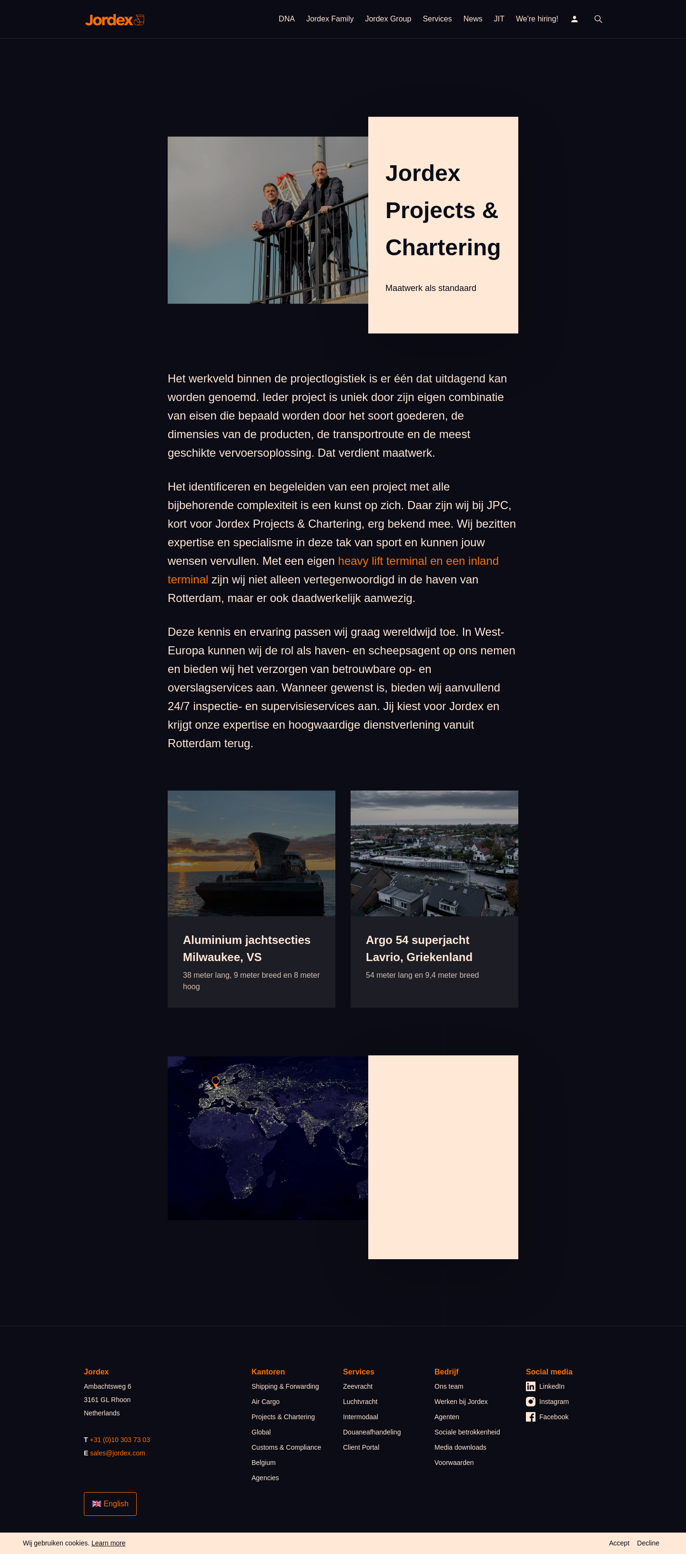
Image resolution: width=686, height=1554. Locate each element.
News (473, 19)
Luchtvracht (360, 1401)
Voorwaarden (454, 1462)
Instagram (547, 1401)
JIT (499, 19)
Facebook (547, 1417)
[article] (251, 899)
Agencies (265, 1478)
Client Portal (361, 1447)
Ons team (449, 1386)
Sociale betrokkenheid (467, 1432)
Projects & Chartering (283, 1417)
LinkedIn (545, 1386)
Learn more (108, 1543)
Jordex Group (388, 19)
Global (261, 1432)
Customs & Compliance (286, 1447)
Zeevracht (358, 1386)
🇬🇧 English (110, 1504)
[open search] (598, 19)
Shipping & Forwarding (285, 1386)
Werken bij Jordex (461, 1401)
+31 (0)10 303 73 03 (120, 1440)
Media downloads (460, 1447)
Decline (648, 1543)
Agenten (446, 1417)
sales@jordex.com (117, 1453)
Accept (619, 1543)
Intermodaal (360, 1417)
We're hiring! (537, 19)
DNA (287, 19)
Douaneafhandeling (372, 1432)
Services (437, 19)
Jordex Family (330, 19)
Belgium (264, 1462)
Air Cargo (266, 1401)
